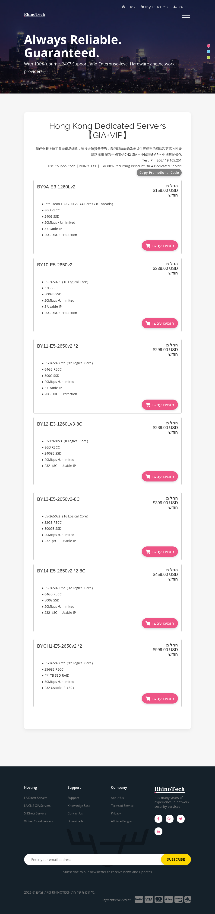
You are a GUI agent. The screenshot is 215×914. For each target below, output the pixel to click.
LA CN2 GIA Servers (37, 806)
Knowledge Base (79, 806)
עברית (129, 7)
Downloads (75, 821)
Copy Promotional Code (159, 172)
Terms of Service (122, 806)
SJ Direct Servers (35, 813)
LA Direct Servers (35, 798)
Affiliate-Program (122, 821)
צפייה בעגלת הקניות (154, 7)
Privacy (116, 813)
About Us (117, 798)
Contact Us (75, 813)
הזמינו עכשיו (159, 245)
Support (73, 798)
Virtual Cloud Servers (38, 821)
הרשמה (180, 7)
